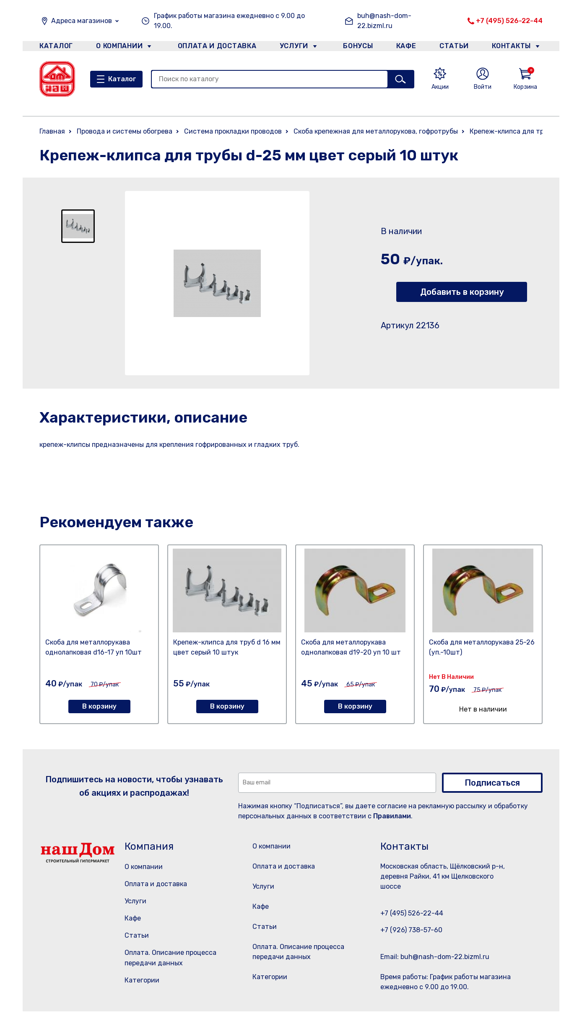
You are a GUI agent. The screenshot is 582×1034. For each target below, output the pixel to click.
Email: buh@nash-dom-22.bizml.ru (434, 957)
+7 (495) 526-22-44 (509, 21)
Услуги (291, 47)
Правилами (392, 816)
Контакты (516, 47)
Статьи (456, 47)
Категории (142, 980)
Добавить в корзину (462, 292)
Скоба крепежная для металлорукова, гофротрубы (376, 131)
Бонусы (354, 47)
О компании (119, 47)
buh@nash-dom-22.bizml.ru (384, 21)
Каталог (54, 47)
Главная (52, 131)
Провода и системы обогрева (124, 131)
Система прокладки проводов (233, 131)
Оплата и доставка (213, 47)
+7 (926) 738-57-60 (411, 930)
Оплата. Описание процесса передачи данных (300, 973)
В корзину (99, 706)
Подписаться (492, 783)
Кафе (405, 47)
